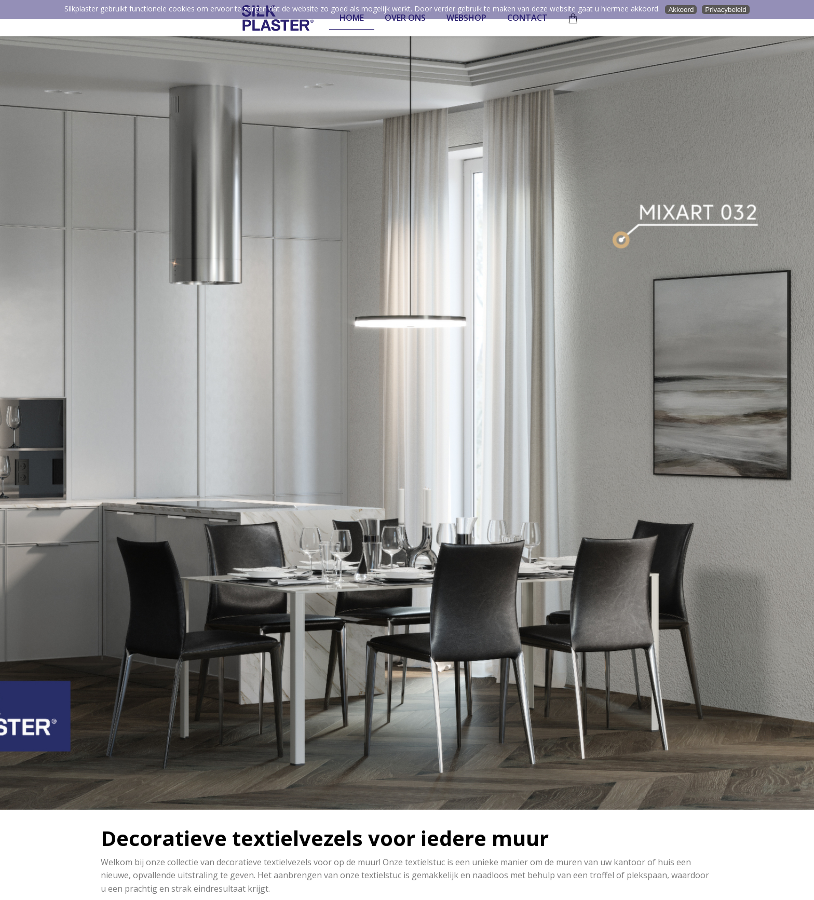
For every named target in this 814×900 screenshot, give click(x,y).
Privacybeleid (725, 9)
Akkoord (681, 9)
